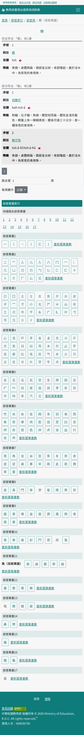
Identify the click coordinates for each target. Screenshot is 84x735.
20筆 (20, 190)
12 (72, 219)
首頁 (5, 20)
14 (12, 226)
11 (64, 219)
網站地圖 (37, 2)
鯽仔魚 (16, 140)
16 (27, 226)
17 (34, 226)
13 (4, 226)
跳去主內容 (25, 2)
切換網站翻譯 (50, 2)
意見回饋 (7, 708)
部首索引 (17, 20)
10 (57, 219)
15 (19, 226)
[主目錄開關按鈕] (78, 10)
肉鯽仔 (16, 100)
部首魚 (30, 20)
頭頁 (47, 699)
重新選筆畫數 (63, 244)
